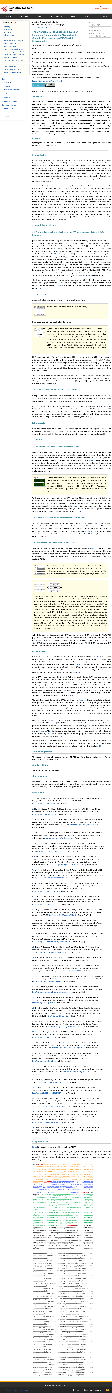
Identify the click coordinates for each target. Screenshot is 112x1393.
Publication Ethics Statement (13, 55)
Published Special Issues (11, 70)
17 (85, 643)
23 (59, 604)
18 (88, 643)
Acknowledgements (42, 751)
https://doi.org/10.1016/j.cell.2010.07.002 (59, 838)
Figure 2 (91, 460)
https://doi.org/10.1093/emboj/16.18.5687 (46, 1093)
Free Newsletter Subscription (13, 49)
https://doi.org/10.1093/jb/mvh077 (44, 1003)
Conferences (57, 16)
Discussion (6, 97)
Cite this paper (39, 776)
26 (89, 726)
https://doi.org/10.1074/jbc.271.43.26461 (68, 971)
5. (33, 843)
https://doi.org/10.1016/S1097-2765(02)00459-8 (68, 1048)
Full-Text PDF (94, 25)
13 (86, 280)
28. (33, 1111)
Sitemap (58, 1385)
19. (33, 1008)
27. (33, 1098)
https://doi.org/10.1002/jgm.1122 (58, 1016)
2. (33, 809)
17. (33, 987)
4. (33, 833)
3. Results (37, 439)
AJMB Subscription (9, 46)
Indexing (6, 27)
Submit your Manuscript (92, 1390)
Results (5, 93)
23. (33, 1053)
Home (8, 16)
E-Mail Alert (7, 1390)
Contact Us (65, 1385)
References (38, 792)
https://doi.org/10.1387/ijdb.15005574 (45, 891)
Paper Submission (9, 43)
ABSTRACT (38, 96)
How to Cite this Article (97, 36)
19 (64, 690)
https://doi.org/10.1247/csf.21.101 (44, 803)
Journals (24, 16)
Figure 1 (36, 455)
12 (76, 254)
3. (33, 819)
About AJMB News (9, 57)
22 (91, 708)
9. (33, 896)
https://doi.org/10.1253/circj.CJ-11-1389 (70, 865)
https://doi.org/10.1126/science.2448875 (62, 915)
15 (98, 363)
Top (3, 79)
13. (33, 947)
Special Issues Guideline (11, 72)
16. (33, 976)
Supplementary (40, 1142)
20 (95, 690)
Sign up (76, 1390)
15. (33, 965)
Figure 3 (75, 506)
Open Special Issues (10, 67)
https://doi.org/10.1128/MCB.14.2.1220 (56, 1106)
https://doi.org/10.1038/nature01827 (50, 851)
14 (40, 288)
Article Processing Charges (12, 41)
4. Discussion (39, 651)
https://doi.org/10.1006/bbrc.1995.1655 (45, 904)
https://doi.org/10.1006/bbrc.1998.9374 (49, 981)
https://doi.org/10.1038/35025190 (50, 1082)
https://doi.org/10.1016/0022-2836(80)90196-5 (52, 952)
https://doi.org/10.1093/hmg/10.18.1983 (76, 1072)
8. (33, 883)
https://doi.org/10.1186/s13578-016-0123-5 (49, 878)
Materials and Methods (10, 90)
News (73, 16)
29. (33, 1127)
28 (48, 734)
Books (40, 16)
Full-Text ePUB (95, 30)
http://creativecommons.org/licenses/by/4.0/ (47, 81)
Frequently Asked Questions (12, 60)
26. (33, 1088)
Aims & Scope (8, 32)
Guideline (6, 38)
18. (33, 997)
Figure (109, 273)
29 (72, 612)
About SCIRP (52, 1385)
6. (33, 857)
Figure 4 (89, 531)
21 (82, 693)
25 (58, 726)
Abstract (92, 22)
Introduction (6, 86)
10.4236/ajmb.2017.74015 (41, 27)
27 (42, 625)
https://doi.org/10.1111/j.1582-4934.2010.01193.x (67, 1027)
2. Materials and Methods (45, 225)
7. (33, 870)
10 (105, 243)
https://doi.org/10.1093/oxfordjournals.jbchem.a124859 (51, 942)
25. (33, 1080)
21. (33, 1032)
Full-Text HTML (95, 28)
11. (33, 920)
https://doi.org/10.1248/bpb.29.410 (44, 814)
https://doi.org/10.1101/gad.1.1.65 (44, 1037)
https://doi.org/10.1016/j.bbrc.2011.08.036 (84, 825)
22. (33, 1042)
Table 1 (60, 285)
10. (33, 910)
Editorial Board (8, 35)
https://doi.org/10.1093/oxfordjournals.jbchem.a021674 (51, 992)
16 (34, 638)
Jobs (105, 16)
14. (33, 957)
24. (33, 1066)
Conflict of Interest (41, 765)
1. (33, 798)
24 (62, 604)
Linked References (96, 33)
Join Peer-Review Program (25, 1390)
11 (55, 254)
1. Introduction (39, 155)
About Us (89, 16)
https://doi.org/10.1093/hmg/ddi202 (44, 1061)
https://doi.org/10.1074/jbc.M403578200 (46, 1122)
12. (33, 934)
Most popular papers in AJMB (13, 52)
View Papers (7, 29)
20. (33, 1021)
